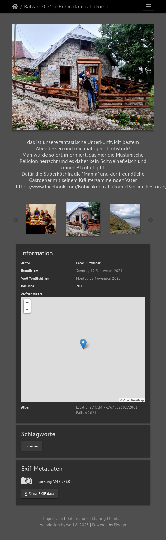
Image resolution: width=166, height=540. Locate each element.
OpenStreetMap (133, 400)
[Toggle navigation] (148, 7)
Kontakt (116, 518)
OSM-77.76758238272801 (116, 407)
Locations (83, 407)
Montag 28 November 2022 (98, 278)
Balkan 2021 (38, 6)
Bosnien (31, 445)
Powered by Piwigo (109, 524)
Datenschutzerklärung (86, 518)
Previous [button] (15, 220)
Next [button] (150, 220)
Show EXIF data (39, 493)
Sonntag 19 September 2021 (99, 270)
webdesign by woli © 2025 (64, 524)
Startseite (15, 7)
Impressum (53, 518)
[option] (41, 219)
